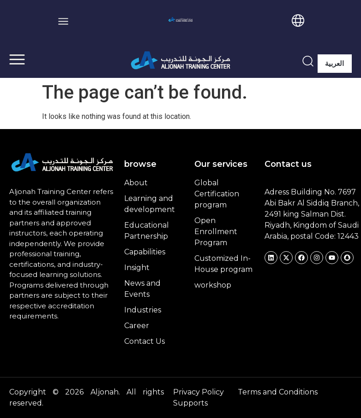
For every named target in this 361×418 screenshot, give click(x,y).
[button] (63, 21)
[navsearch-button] (308, 61)
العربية (334, 63)
